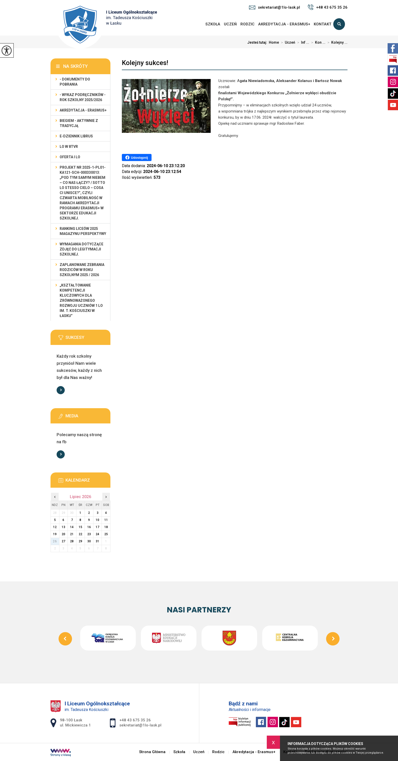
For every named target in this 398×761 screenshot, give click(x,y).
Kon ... (317, 42)
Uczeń (230, 24)
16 (89, 527)
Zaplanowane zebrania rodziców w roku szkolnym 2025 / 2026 (82, 270)
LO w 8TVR (69, 147)
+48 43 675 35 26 (327, 7)
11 (106, 520)
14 (72, 527)
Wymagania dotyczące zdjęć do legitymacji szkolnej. (81, 249)
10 (97, 520)
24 (97, 534)
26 (55, 541)
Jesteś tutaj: (258, 42)
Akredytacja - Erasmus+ (284, 24)
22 (80, 534)
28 (72, 541)
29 (80, 541)
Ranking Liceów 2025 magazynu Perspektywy (83, 231)
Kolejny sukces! (145, 63)
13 (63, 527)
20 (63, 534)
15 (80, 527)
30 (89, 541)
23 (89, 534)
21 (72, 534)
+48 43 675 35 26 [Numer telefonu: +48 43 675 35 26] (135, 720)
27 (63, 541)
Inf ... (302, 42)
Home (274, 42)
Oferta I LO (70, 157)
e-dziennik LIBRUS (76, 136)
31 (97, 541)
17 (97, 527)
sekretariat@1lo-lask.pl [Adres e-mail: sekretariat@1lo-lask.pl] (140, 725)
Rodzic (247, 24)
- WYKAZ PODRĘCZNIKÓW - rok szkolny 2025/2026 (83, 97)
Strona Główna (198, 24)
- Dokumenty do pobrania (75, 81)
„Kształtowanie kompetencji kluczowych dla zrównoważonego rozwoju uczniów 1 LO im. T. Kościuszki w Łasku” (81, 300)
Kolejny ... (336, 42)
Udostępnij (136, 157)
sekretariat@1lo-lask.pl (274, 7)
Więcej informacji (61, 390)
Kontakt (322, 24)
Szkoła (212, 24)
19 (55, 534)
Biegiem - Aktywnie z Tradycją (79, 123)
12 (55, 527)
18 (106, 527)
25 (106, 534)
